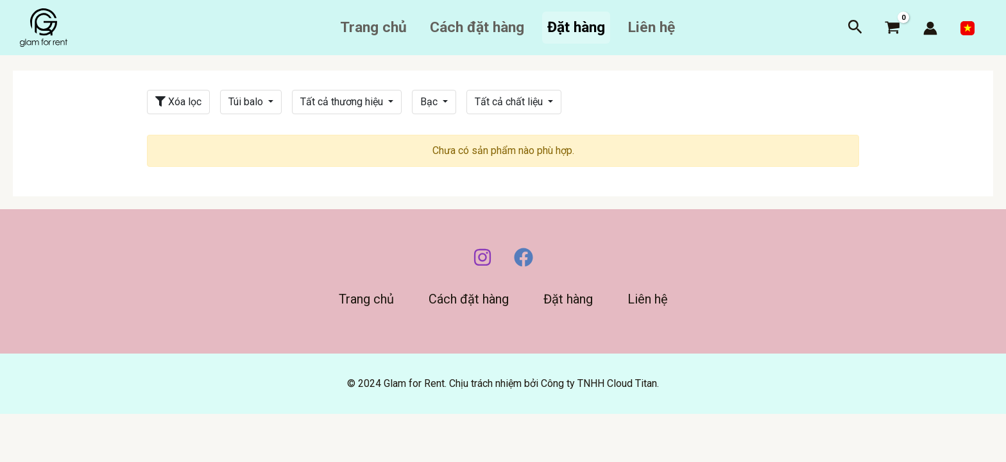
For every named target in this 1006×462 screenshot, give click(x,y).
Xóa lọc (178, 102)
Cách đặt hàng (477, 27)
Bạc (430, 102)
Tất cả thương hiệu (343, 102)
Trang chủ (373, 27)
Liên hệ (651, 27)
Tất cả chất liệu (510, 102)
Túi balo (247, 102)
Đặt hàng (576, 27)
